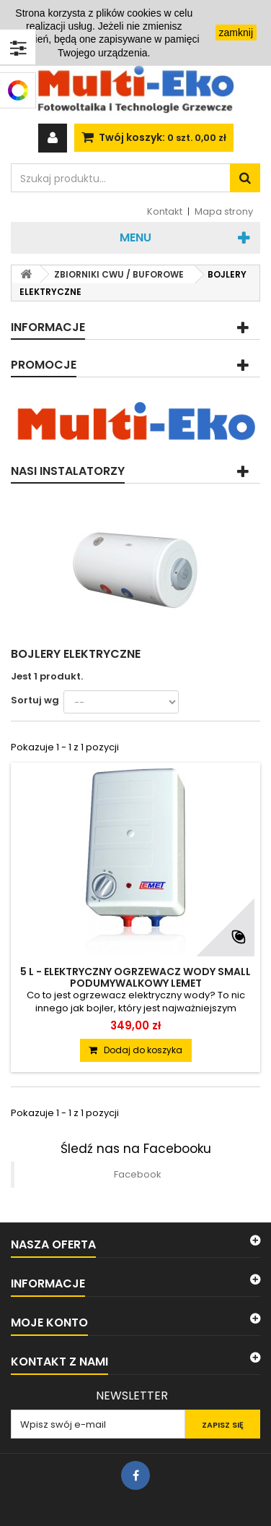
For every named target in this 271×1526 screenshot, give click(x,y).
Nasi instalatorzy (68, 471)
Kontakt (164, 211)
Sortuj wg (35, 700)
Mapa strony (224, 211)
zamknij (236, 32)
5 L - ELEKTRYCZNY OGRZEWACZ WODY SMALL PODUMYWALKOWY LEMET (135, 977)
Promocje (43, 364)
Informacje (48, 327)
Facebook (137, 1174)
